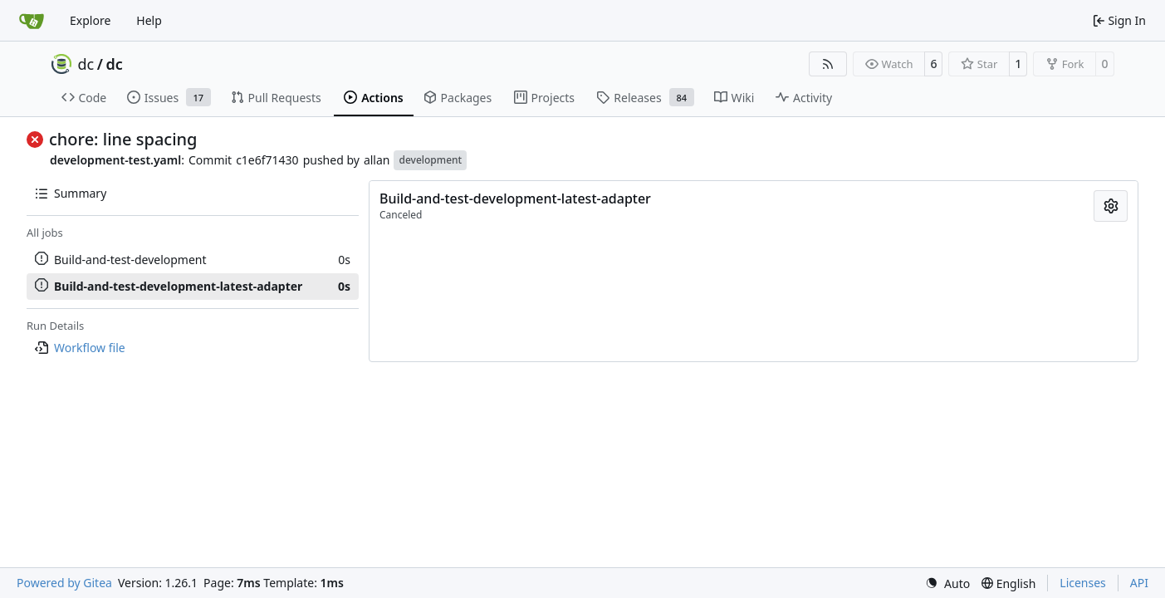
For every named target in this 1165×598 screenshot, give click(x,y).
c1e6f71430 (267, 160)
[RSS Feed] (828, 63)
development (430, 160)
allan (377, 160)
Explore (90, 20)
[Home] (31, 21)
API (1139, 583)
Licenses (1083, 583)
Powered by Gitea (64, 583)
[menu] (947, 583)
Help (149, 20)
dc (86, 64)
